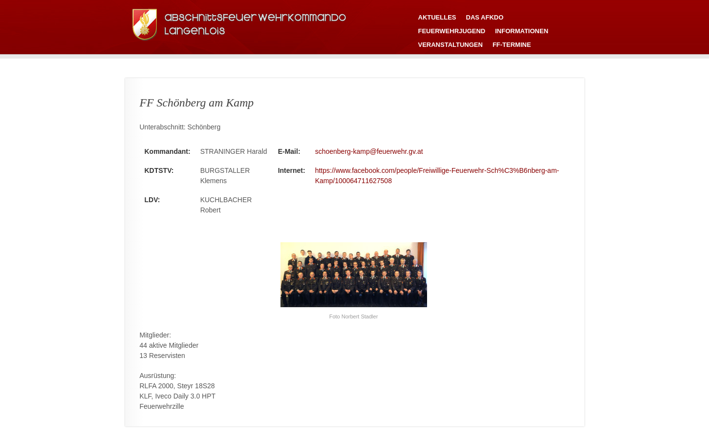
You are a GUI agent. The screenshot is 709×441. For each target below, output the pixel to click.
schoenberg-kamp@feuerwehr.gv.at (369, 151)
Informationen (521, 31)
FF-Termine (512, 44)
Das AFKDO (485, 17)
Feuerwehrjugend (452, 31)
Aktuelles (437, 17)
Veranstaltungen (450, 44)
